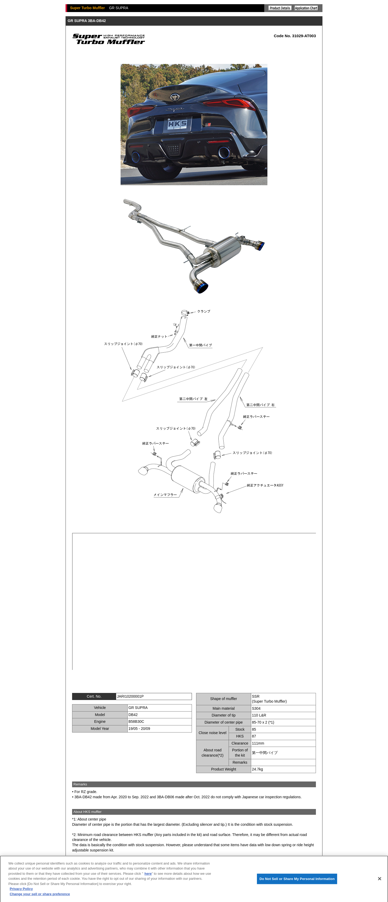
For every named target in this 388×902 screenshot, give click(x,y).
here (148, 876)
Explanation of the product (280, 8)
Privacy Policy (21, 892)
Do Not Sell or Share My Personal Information (297, 881)
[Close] (379, 881)
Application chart (306, 8)
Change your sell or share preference (40, 897)
